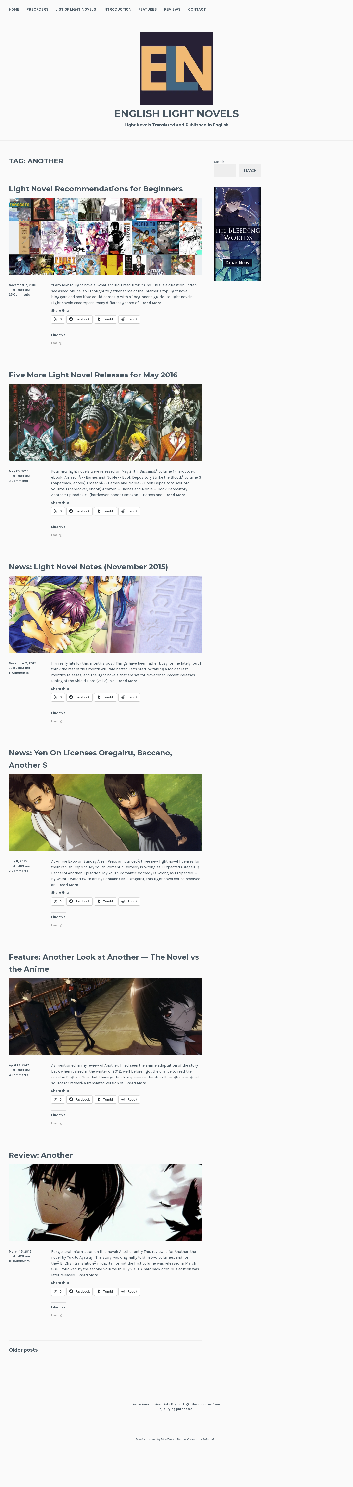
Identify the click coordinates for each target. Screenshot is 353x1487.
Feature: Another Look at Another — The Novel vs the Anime (97, 998)
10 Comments (19, 1297)
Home (14, 9)
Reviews (172, 9)
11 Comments (19, 709)
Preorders (38, 9)
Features (148, 9)
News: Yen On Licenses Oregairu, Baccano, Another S (88, 794)
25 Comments (19, 307)
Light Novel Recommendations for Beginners (92, 194)
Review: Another (49, 1190)
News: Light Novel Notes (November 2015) (96, 596)
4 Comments (18, 1111)
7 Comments (18, 907)
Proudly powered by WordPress (155, 1475)
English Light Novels (176, 112)
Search (219, 162)
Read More (151, 315)
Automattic (209, 1475)
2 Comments (18, 505)
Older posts (27, 1385)
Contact (197, 9)
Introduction (117, 9)
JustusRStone (19, 302)
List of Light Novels (76, 9)
